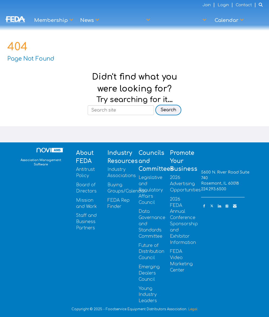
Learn (256, 20)
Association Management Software (42, 157)
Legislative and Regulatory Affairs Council (151, 190)
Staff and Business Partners (86, 221)
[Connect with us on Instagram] (227, 206)
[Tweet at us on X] (212, 206)
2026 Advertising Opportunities (185, 183)
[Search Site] (262, 4)
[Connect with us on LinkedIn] (219, 206)
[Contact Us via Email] (234, 206)
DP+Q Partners (126, 20)
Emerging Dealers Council (149, 273)
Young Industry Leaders (148, 294)
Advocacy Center (180, 20)
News (87, 20)
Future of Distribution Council (151, 251)
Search (168, 109)
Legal (193, 309)
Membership (51, 20)
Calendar (227, 20)
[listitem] (209, 4)
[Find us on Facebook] (204, 206)
